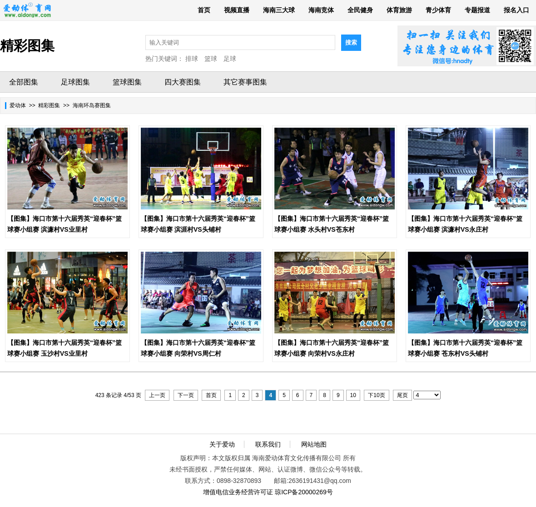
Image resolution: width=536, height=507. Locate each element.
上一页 (157, 395)
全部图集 (23, 82)
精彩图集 (49, 105)
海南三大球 (279, 10)
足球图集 (75, 82)
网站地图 (314, 444)
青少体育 (438, 10)
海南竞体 (321, 10)
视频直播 (236, 10)
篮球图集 (127, 82)
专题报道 (477, 10)
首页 (204, 10)
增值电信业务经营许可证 (238, 492)
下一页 (186, 395)
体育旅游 (399, 10)
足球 (229, 58)
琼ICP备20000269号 (304, 492)
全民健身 (360, 10)
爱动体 (18, 105)
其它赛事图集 (245, 82)
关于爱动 (222, 444)
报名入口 (516, 10)
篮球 (210, 58)
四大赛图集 (182, 82)
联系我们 (268, 444)
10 (353, 395)
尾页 (402, 395)
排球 (191, 58)
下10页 (376, 395)
